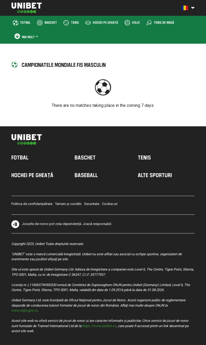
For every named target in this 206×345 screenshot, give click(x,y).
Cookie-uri (109, 204)
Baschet (85, 157)
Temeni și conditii (68, 204)
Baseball (86, 175)
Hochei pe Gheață (32, 175)
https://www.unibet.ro (99, 325)
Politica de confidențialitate (31, 204)
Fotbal (19, 157)
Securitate (91, 204)
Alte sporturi (155, 175)
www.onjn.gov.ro (24, 310)
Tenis (144, 157)
